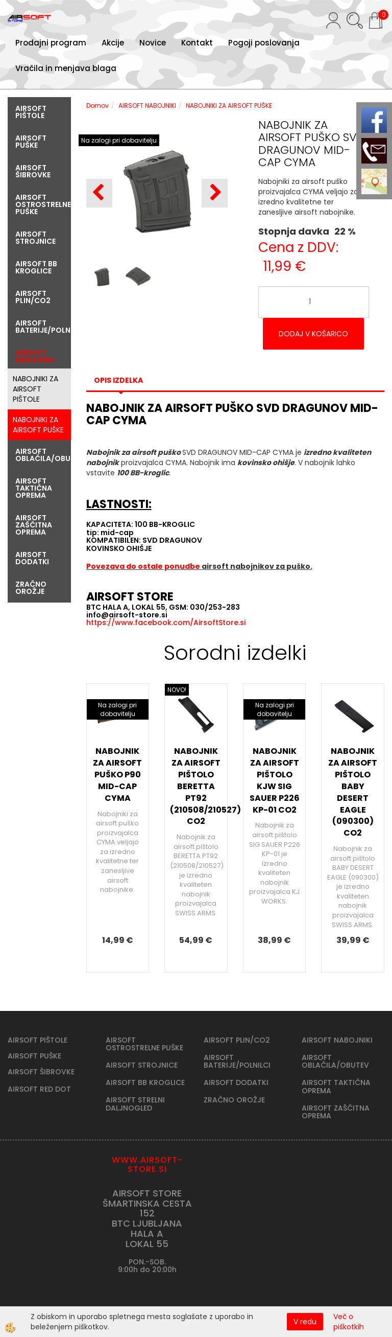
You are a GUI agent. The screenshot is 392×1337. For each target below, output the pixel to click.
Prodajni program (50, 42)
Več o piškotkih (348, 1321)
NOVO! (176, 689)
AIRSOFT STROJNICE (142, 1065)
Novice (152, 42)
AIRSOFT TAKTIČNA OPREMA (336, 1086)
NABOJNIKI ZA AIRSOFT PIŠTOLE (35, 389)
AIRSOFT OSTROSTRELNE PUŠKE (144, 1044)
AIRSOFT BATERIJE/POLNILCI (237, 1061)
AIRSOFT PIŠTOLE (37, 1040)
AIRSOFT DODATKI (236, 1082)
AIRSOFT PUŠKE (34, 1056)
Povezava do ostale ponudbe (144, 566)
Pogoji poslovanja (264, 42)
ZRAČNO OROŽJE (234, 1100)
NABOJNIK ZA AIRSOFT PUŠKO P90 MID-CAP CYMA (117, 774)
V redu (304, 1322)
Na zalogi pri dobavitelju (119, 140)
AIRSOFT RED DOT (39, 1089)
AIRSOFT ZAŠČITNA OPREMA (336, 1112)
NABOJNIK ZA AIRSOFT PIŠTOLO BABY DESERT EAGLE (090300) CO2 (352, 792)
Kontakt (197, 42)
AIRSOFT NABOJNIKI (147, 105)
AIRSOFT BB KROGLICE (145, 1082)
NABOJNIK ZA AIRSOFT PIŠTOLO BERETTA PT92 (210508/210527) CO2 (196, 786)
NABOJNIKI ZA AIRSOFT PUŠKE (38, 424)
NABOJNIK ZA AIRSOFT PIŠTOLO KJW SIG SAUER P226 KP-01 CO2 (275, 780)
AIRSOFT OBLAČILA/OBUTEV (335, 1061)
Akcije (113, 42)
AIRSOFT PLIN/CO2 (237, 1040)
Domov (97, 105)
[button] (215, 193)
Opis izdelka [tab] (118, 380)
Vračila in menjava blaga (65, 68)
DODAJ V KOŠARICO (313, 334)
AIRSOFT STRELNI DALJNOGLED (135, 1104)
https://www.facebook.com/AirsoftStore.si (166, 622)
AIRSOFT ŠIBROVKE (41, 1072)
